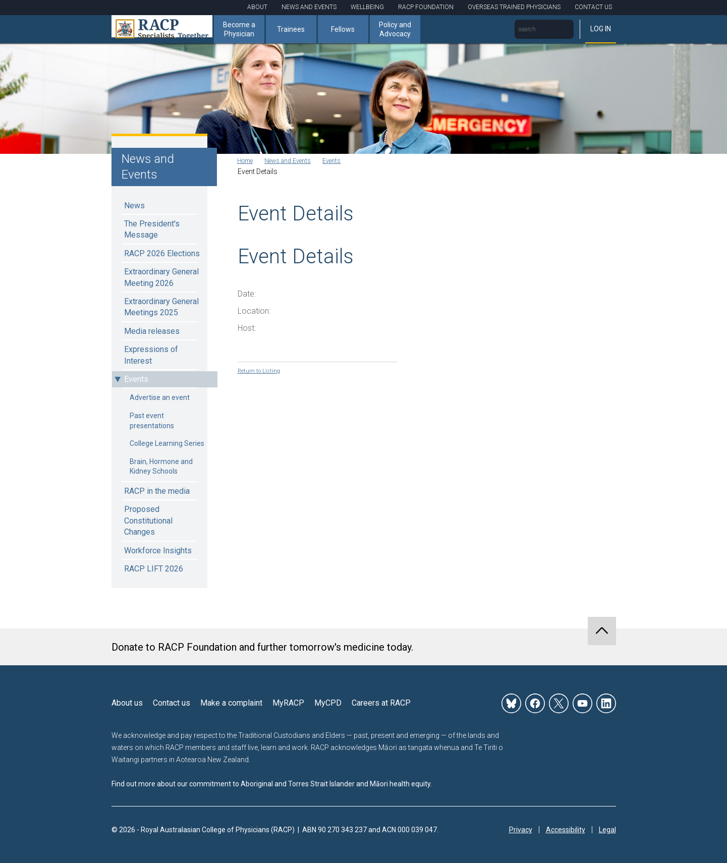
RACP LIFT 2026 (153, 568)
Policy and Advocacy (395, 29)
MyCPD (328, 701)
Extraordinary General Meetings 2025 (161, 307)
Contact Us (593, 7)
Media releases (152, 331)
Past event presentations (152, 421)
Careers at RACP (381, 701)
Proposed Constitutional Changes (148, 520)
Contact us (171, 701)
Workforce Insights (158, 550)
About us (127, 701)
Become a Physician (239, 29)
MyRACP (288, 701)
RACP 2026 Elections (162, 253)
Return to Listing (263, 372)
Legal (607, 828)
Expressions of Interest (151, 354)
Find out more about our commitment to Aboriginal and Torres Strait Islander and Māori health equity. (271, 781)
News (134, 205)
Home (247, 162)
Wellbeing (367, 7)
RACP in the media (157, 491)
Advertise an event (160, 397)
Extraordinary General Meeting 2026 (161, 277)
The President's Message (152, 229)
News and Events (309, 7)
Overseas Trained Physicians (514, 7)
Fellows (343, 29)
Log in (600, 29)
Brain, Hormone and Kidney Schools (161, 466)
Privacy (520, 828)
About (257, 7)
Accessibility (565, 828)
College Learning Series (167, 443)
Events (136, 379)
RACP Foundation (426, 7)
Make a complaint (231, 701)
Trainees (291, 29)
